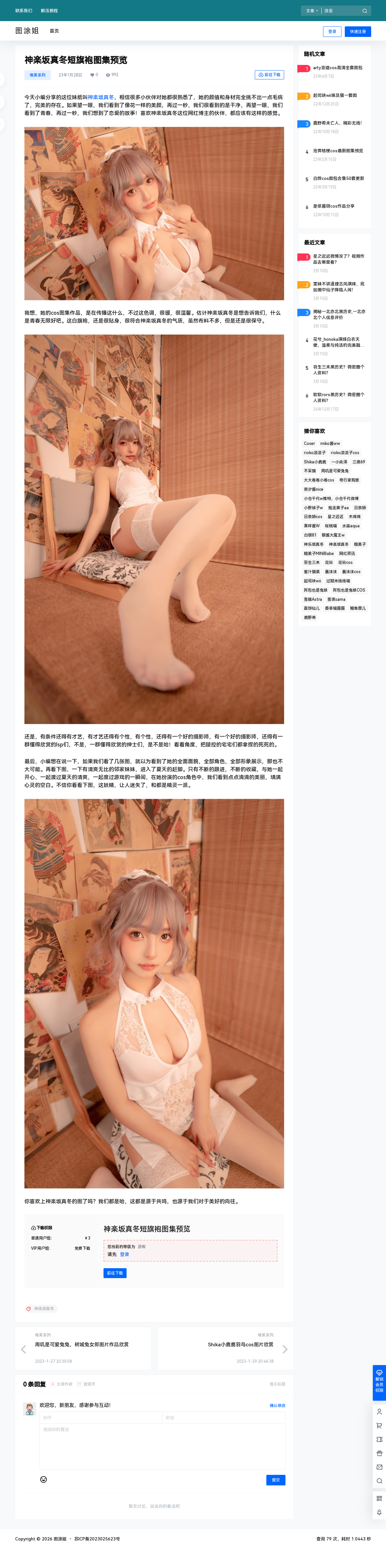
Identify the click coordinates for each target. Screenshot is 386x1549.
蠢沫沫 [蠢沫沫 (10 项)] (331, 572)
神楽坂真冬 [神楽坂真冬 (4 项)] (339, 544)
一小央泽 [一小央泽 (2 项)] (339, 462)
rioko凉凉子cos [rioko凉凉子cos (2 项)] (345, 453)
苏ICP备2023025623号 (97, 1538)
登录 (332, 31)
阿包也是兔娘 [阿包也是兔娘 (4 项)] (316, 590)
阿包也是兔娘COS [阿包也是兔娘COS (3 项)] (349, 590)
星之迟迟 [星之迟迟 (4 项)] (335, 516)
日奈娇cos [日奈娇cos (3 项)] (313, 516)
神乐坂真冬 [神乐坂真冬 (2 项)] (314, 544)
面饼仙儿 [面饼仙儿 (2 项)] (312, 608)
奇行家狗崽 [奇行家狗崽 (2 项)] (349, 480)
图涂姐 (59, 1538)
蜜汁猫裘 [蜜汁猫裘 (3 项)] (312, 572)
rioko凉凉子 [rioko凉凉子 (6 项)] (315, 453)
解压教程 (49, 10)
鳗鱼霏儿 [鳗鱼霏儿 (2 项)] (358, 608)
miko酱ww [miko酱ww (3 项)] (330, 443)
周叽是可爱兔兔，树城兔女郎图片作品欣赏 (82, 1345)
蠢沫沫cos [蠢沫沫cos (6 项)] (351, 572)
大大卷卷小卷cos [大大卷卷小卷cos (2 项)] (319, 480)
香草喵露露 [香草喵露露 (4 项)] (335, 608)
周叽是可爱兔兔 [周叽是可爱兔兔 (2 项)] (335, 471)
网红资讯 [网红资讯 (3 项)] (347, 553)
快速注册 (358, 31)
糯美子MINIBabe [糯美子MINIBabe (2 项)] (319, 553)
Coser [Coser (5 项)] (309, 443)
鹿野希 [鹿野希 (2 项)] (310, 617)
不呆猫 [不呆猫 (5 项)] (310, 471)
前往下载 (269, 74)
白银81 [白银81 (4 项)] (310, 535)
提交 (276, 1480)
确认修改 (277, 1405)
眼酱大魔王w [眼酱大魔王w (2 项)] (333, 535)
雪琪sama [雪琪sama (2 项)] (336, 599)
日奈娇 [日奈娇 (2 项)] (360, 508)
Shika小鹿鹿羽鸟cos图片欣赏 (241, 1345)
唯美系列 (37, 75)
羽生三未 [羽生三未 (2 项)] (312, 562)
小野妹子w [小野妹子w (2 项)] (313, 508)
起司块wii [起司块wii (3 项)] (312, 581)
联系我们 (23, 10)
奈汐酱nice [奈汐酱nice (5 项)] (313, 489)
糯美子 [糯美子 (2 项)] (360, 544)
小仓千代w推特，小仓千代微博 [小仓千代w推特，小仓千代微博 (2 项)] (331, 498)
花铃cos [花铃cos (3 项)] (345, 562)
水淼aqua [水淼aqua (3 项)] (351, 526)
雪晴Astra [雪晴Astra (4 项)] (313, 599)
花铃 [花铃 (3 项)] (329, 562)
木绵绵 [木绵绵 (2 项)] (355, 516)
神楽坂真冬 (101, 97)
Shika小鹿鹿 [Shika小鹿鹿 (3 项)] (315, 462)
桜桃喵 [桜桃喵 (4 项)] (331, 526)
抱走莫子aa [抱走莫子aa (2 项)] (338, 508)
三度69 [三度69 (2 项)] (358, 462)
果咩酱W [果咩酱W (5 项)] (312, 526)
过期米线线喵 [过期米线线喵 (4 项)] (338, 581)
